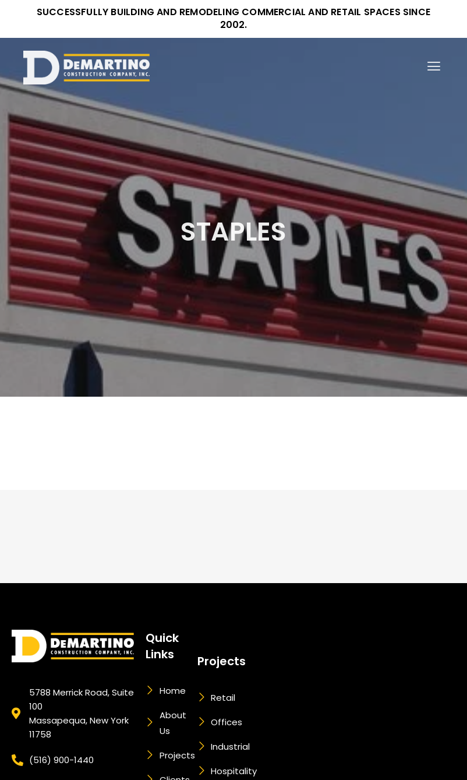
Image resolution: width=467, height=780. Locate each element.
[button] (434, 60)
